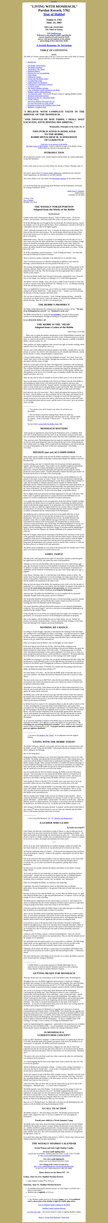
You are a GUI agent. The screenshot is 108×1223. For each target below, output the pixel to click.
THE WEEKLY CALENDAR (54, 1143)
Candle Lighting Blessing (39, 92)
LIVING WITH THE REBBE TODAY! (54, 741)
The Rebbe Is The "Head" (36, 69)
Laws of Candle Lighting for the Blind (44, 90)
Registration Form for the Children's (44, 105)
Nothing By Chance (34, 77)
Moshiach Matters (34, 71)
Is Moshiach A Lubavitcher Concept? (40, 84)
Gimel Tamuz (32, 75)
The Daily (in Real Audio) (37, 146)
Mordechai (56, 178)
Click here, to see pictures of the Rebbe (54, 144)
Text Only (54, 1)
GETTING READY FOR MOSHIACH (54, 973)
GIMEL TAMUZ (54, 554)
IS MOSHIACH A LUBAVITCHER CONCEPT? (54, 1033)
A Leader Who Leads (35, 81)
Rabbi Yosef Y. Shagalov (76, 191)
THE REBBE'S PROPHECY (54, 304)
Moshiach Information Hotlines (38, 96)
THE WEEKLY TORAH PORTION (54, 206)
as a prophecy (56, 314)
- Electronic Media (41, 98)
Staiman (63, 178)
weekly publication (51, 173)
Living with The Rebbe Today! (38, 79)
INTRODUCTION (54, 152)
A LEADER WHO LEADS (54, 822)
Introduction (32, 62)
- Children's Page (37, 107)
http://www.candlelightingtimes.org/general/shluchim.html (54, 1166)
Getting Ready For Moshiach (37, 82)
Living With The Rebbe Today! (48, 424)
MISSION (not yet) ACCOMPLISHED (54, 452)
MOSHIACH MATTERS (54, 428)
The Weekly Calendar (38, 88)
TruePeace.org (56, 33)
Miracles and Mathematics (63, 818)
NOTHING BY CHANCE (54, 627)
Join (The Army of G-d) (41, 101)
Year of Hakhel (28, 200)
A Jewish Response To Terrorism (54, 45)
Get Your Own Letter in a (41, 103)
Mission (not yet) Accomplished (38, 73)
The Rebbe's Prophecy (35, 67)
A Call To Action (33, 86)
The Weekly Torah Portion (36, 65)
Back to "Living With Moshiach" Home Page (54, 1217)
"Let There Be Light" (35, 94)
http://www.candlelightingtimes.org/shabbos (55, 1155)
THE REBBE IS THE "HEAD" (54, 324)
